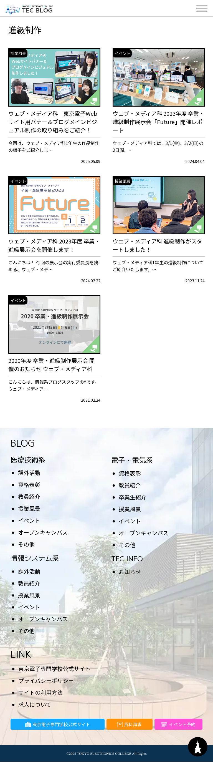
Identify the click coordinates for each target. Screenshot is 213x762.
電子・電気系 (132, 460)
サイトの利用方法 (40, 692)
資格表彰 (29, 485)
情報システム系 (35, 558)
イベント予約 (178, 725)
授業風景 (29, 508)
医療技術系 (28, 459)
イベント (29, 520)
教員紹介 (29, 496)
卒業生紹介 (132, 497)
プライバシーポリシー (46, 681)
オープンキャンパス (43, 532)
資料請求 (129, 725)
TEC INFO (127, 559)
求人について (34, 704)
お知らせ (130, 572)
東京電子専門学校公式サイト (54, 669)
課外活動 (29, 473)
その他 (26, 544)
